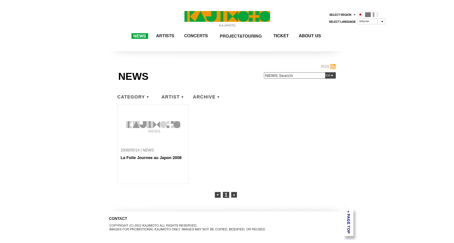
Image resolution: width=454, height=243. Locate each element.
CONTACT (118, 218)
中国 (368, 14)
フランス (375, 14)
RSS (325, 66)
